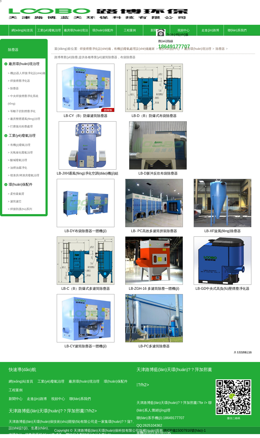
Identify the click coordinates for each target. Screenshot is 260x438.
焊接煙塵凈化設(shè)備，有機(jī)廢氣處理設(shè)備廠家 (117, 48)
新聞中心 (157, 30)
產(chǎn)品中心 (169, 48)
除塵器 (220, 48)
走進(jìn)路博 (210, 30)
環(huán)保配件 (102, 30)
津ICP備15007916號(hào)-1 (184, 430)
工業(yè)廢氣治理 (49, 30)
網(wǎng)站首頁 (22, 30)
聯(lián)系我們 (237, 30)
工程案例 (130, 30)
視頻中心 (183, 30)
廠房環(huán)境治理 (76, 35)
